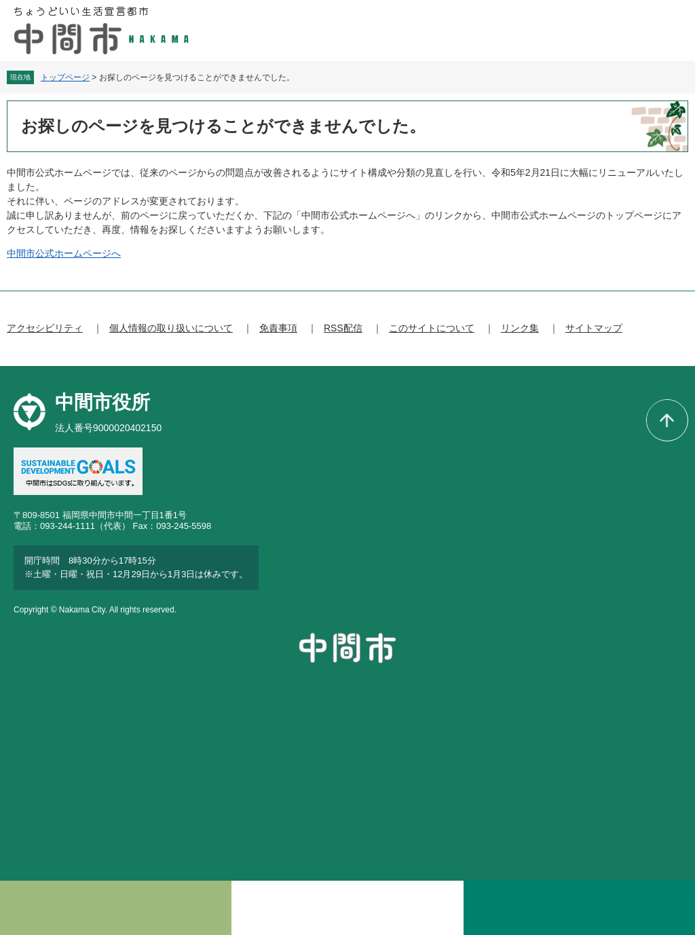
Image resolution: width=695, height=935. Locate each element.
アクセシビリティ (45, 328)
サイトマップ (593, 328)
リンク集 (520, 328)
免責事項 (278, 328)
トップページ (65, 77)
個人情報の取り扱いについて (171, 328)
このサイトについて (431, 328)
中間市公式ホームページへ (64, 253)
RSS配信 (343, 328)
